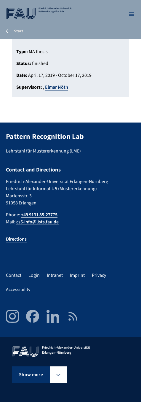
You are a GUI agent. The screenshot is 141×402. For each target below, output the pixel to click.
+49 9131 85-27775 (39, 215)
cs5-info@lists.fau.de (37, 222)
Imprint (77, 275)
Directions (16, 239)
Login (34, 275)
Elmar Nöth (56, 87)
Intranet (55, 275)
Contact (13, 275)
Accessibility (18, 289)
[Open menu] (131, 14)
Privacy (99, 275)
